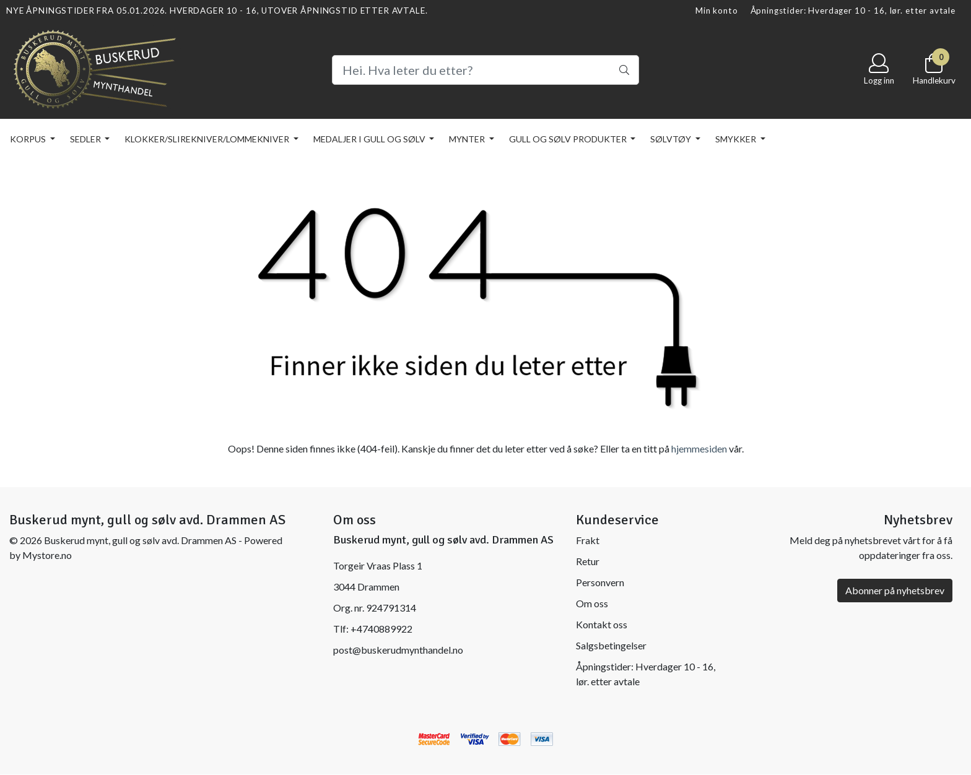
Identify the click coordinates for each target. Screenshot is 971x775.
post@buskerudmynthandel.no (398, 650)
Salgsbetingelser (611, 645)
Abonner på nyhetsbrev (894, 590)
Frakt (587, 540)
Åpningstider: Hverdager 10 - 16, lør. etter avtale (853, 10)
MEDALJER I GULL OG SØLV (370, 139)
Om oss (592, 603)
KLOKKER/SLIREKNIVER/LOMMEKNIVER (207, 139)
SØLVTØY (671, 139)
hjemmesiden (699, 448)
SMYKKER (736, 139)
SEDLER (86, 139)
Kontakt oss (601, 624)
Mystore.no (47, 555)
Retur (587, 561)
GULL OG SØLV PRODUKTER (569, 139)
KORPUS (29, 139)
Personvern (600, 582)
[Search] (485, 70)
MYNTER (468, 139)
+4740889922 (381, 628)
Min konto (716, 10)
